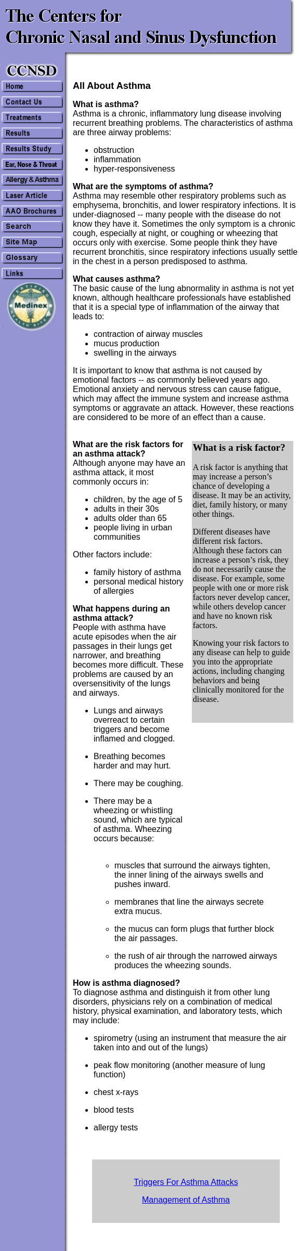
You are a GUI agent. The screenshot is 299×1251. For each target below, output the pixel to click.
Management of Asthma (186, 1199)
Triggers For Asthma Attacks (186, 1182)
